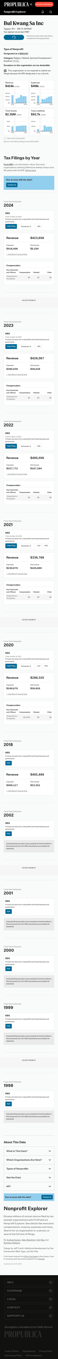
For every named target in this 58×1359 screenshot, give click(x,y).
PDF (39, 545)
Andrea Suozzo (14, 1240)
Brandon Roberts (12, 1243)
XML (39, 226)
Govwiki (41, 1259)
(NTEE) (16, 61)
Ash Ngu (41, 1240)
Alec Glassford (29, 1240)
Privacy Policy (45, 1351)
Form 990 (8, 164)
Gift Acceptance (34, 1355)
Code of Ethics (11, 1351)
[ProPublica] (16, 4)
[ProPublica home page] (23, 1334)
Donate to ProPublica (44, 4)
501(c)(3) (23, 53)
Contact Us (12, 185)
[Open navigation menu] (31, 4)
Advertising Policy (13, 1355)
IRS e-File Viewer (30, 1256)
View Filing (11, 226)
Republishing (29, 1351)
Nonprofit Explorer (15, 11)
